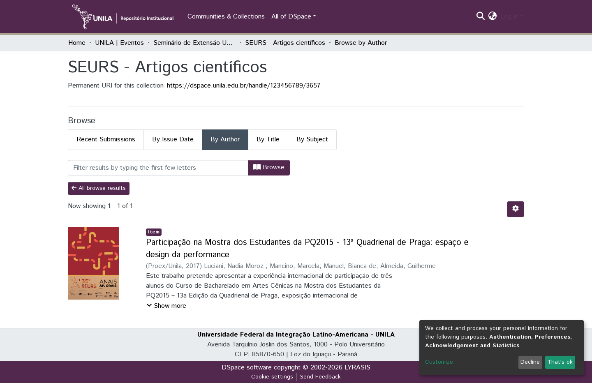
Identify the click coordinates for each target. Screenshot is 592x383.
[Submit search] (481, 17)
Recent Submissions (105, 139)
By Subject (312, 139)
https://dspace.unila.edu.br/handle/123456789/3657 (244, 85)
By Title (268, 139)
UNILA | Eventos (119, 43)
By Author (225, 139)
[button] (493, 17)
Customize (439, 362)
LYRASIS (357, 367)
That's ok (560, 362)
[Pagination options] (515, 209)
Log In (509, 16)
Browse (268, 167)
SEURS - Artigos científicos (285, 43)
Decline (530, 362)
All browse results (99, 188)
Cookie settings (272, 377)
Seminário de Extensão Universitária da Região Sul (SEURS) (194, 43)
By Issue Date (173, 139)
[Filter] (158, 167)
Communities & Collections (226, 16)
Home (77, 43)
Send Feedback (320, 377)
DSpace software (247, 367)
